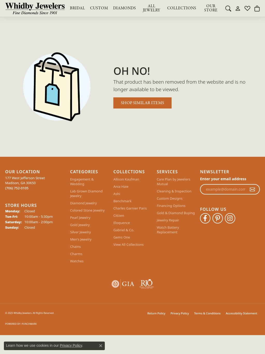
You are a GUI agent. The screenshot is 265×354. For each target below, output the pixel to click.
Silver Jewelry (80, 232)
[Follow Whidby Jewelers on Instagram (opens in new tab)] (230, 218)
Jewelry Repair (168, 220)
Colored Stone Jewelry (87, 210)
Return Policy (156, 313)
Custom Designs (169, 198)
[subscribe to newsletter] (252, 189)
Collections (181, 8)
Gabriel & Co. (123, 230)
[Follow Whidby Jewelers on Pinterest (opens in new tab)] (217, 218)
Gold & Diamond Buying (176, 213)
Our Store (210, 8)
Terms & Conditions (207, 313)
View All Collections (128, 244)
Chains (75, 246)
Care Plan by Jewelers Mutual (173, 181)
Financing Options (171, 205)
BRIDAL (77, 8)
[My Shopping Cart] (257, 8)
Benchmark (122, 201)
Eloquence (121, 222)
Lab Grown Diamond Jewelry (86, 193)
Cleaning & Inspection (174, 191)
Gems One (121, 237)
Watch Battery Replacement (168, 229)
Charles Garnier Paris (130, 208)
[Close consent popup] (100, 345)
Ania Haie (120, 186)
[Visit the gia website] (123, 284)
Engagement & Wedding (82, 181)
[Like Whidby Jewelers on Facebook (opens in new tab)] (205, 218)
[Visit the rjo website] (146, 284)
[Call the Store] (16, 188)
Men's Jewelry (81, 239)
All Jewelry (151, 8)
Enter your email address (223, 178)
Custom (99, 8)
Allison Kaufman (126, 179)
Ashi (116, 193)
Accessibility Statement (241, 313)
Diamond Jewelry (83, 203)
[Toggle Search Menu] (228, 8)
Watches (77, 261)
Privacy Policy (180, 313)
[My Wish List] (247, 8)
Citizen (118, 215)
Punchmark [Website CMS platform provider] (29, 324)
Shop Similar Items (142, 103)
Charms (76, 253)
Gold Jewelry (80, 224)
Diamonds (124, 8)
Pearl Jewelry (80, 217)
